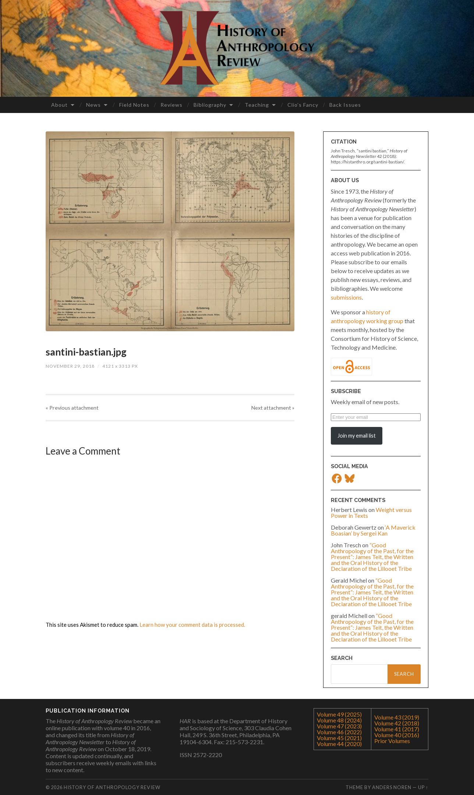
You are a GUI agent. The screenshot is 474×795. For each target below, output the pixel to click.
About (59, 105)
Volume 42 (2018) (396, 723)
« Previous (72, 407)
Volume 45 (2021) (339, 737)
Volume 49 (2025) (339, 714)
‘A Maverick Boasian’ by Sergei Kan (373, 530)
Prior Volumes (392, 740)
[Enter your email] (376, 417)
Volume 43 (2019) (396, 717)
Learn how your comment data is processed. (192, 624)
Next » (272, 407)
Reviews (171, 105)
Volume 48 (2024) (339, 720)
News (93, 105)
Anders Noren (391, 787)
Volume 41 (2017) (396, 728)
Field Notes (134, 105)
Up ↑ (423, 787)
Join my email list (356, 435)
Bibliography (210, 105)
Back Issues (345, 105)
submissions (346, 297)
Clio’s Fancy (302, 105)
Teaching (257, 105)
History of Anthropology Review (112, 787)
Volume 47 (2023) (339, 725)
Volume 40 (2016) (396, 734)
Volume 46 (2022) (339, 731)
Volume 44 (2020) (339, 743)
